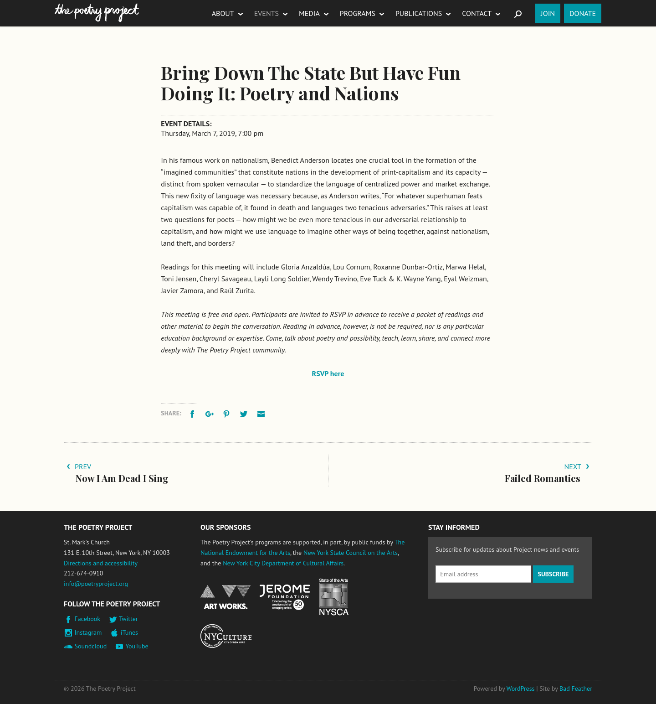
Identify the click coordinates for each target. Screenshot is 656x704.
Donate (582, 13)
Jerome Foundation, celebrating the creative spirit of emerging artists (285, 597)
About (223, 13)
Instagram (88, 632)
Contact (477, 13)
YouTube (136, 646)
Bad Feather (575, 688)
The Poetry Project (97, 13)
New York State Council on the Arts (350, 553)
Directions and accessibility (101, 563)
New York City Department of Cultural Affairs (283, 563)
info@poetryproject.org (96, 584)
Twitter (128, 619)
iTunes (129, 632)
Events (266, 13)
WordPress (521, 688)
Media (309, 13)
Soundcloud (91, 646)
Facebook (88, 619)
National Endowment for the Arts (225, 597)
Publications (418, 13)
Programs (357, 13)
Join (548, 13)
